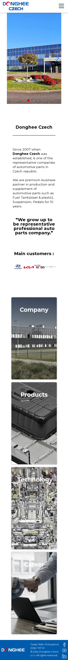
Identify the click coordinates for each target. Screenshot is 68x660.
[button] (28, 100)
